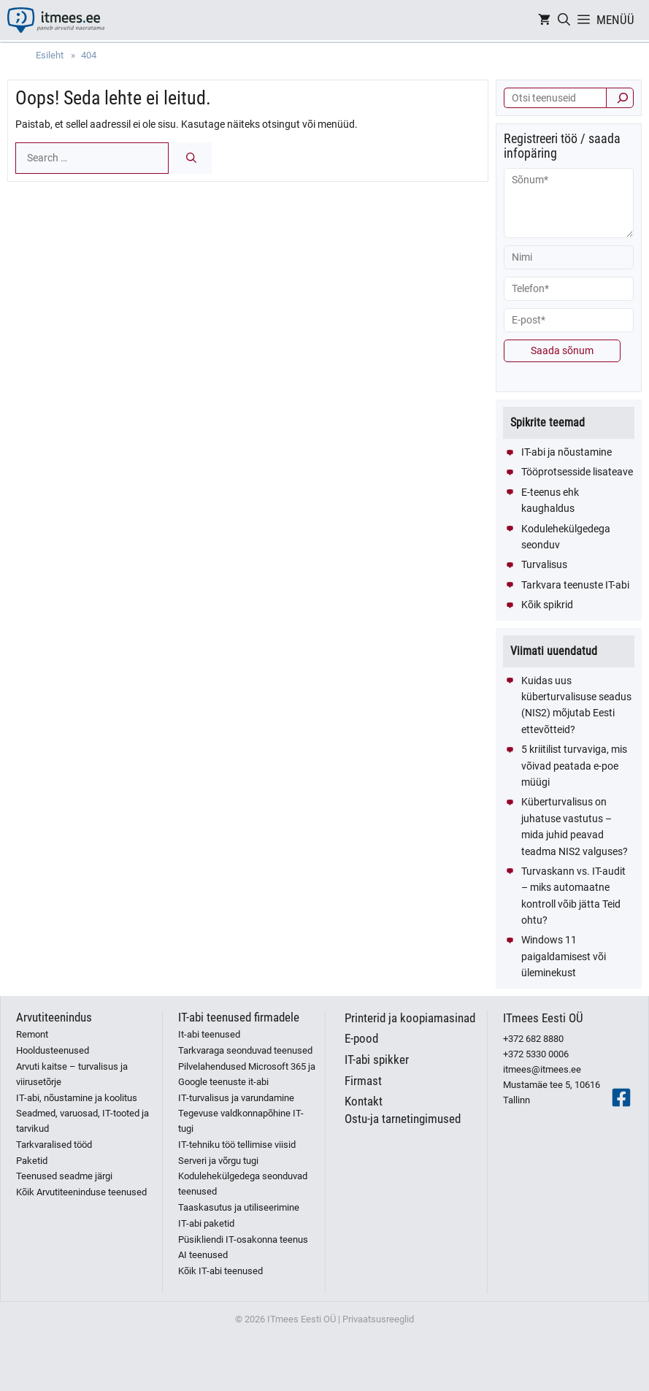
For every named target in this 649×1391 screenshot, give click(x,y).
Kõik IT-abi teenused (220, 1270)
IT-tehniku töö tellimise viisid (237, 1144)
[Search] (191, 158)
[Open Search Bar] (564, 20)
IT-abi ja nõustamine (566, 452)
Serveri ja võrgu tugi (218, 1160)
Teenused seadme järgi (64, 1175)
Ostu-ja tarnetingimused (403, 1118)
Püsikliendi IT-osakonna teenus (243, 1239)
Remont (32, 1034)
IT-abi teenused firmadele (238, 1017)
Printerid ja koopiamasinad (410, 1018)
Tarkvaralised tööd (54, 1144)
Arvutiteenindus (54, 1017)
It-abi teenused (209, 1034)
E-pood (361, 1038)
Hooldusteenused (52, 1050)
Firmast (363, 1080)
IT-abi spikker (377, 1059)
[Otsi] (620, 98)
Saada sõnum (562, 350)
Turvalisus (544, 564)
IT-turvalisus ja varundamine (236, 1097)
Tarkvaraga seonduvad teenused (245, 1050)
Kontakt (364, 1101)
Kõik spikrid (547, 604)
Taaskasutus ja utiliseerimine (238, 1207)
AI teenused (203, 1254)
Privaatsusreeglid (378, 1319)
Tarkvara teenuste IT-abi (575, 585)
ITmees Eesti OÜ (543, 1018)
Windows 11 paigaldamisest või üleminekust (563, 956)
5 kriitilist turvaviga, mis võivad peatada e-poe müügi (574, 765)
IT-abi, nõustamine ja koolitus (76, 1097)
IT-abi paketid (206, 1223)
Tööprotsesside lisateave (577, 472)
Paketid (31, 1160)
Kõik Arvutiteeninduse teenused (81, 1192)
